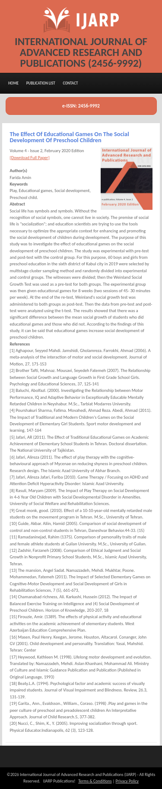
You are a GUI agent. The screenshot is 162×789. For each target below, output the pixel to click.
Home (13, 83)
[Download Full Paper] (30, 157)
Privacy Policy (127, 781)
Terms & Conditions (94, 781)
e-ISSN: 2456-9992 (81, 106)
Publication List (40, 83)
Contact (70, 83)
